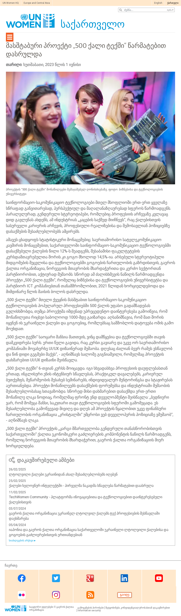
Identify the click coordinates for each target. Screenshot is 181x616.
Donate (124, 595)
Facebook (22, 578)
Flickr (22, 595)
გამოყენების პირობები (90, 607)
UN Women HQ (11, 3)
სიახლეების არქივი (21, 540)
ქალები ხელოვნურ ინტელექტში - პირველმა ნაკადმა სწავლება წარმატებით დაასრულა (81, 485)
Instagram (56, 595)
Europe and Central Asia (37, 3)
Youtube (159, 578)
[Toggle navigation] (9, 37)
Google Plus (90, 578)
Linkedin (124, 578)
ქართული (172, 3)
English (158, 3)
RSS (90, 595)
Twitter (56, 578)
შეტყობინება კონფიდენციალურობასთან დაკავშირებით (137, 607)
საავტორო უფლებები (41, 607)
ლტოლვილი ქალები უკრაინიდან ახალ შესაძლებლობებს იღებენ (63, 474)
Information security (89, 610)
